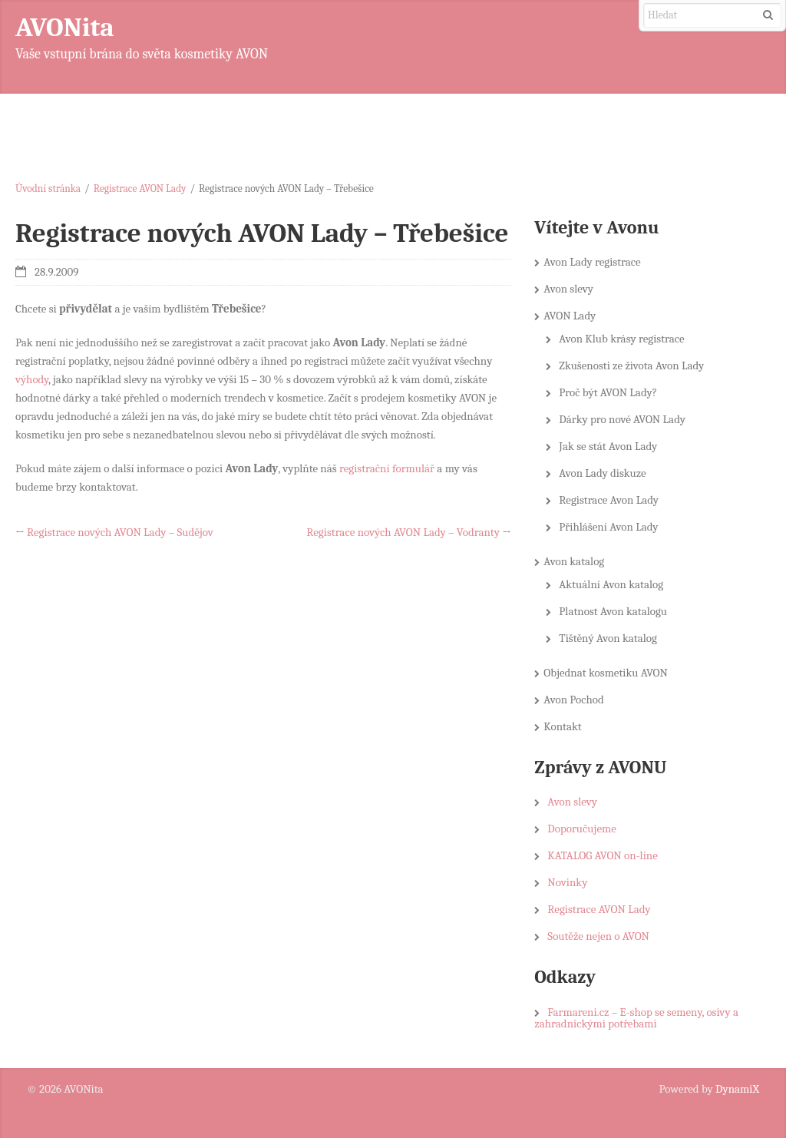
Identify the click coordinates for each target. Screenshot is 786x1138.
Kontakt (562, 726)
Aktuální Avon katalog (611, 584)
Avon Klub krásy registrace (621, 339)
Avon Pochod (573, 699)
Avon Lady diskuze (602, 473)
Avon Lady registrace (591, 262)
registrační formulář (386, 468)
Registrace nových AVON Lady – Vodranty (403, 532)
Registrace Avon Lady (609, 500)
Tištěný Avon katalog (608, 638)
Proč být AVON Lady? (608, 392)
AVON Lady (569, 316)
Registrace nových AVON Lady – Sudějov (120, 532)
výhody (31, 379)
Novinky (567, 882)
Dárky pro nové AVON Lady (622, 419)
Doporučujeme (581, 828)
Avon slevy (568, 289)
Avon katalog (573, 561)
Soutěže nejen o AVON (598, 936)
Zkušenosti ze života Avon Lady (631, 365)
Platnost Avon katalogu (613, 611)
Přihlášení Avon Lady (608, 527)
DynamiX (737, 1089)
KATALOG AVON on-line (602, 855)
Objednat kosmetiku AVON (605, 673)
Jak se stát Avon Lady (608, 446)
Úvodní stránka (48, 188)
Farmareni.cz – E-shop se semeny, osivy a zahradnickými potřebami (636, 1017)
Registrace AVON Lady (140, 188)
